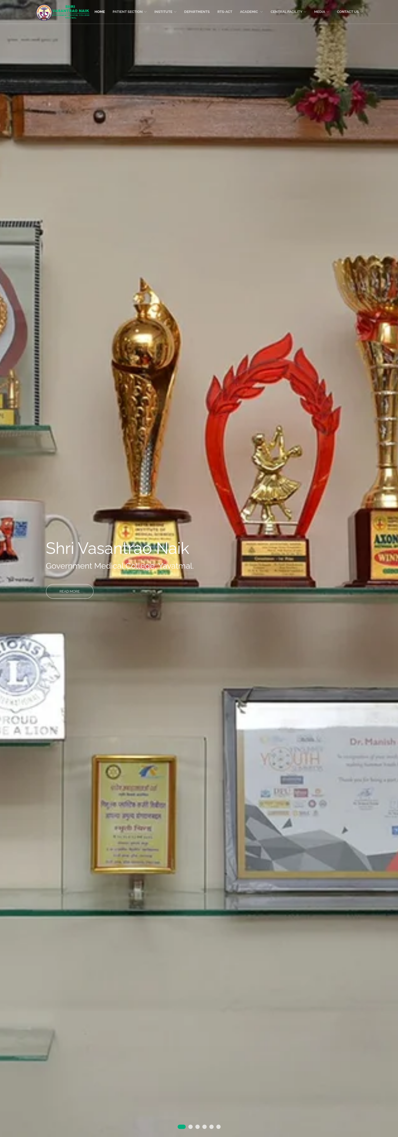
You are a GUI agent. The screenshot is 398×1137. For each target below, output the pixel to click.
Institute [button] (166, 12)
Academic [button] (251, 12)
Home (100, 12)
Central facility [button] (288, 12)
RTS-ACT (224, 12)
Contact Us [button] (350, 12)
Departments (197, 12)
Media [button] (321, 12)
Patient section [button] (130, 12)
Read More (70, 591)
